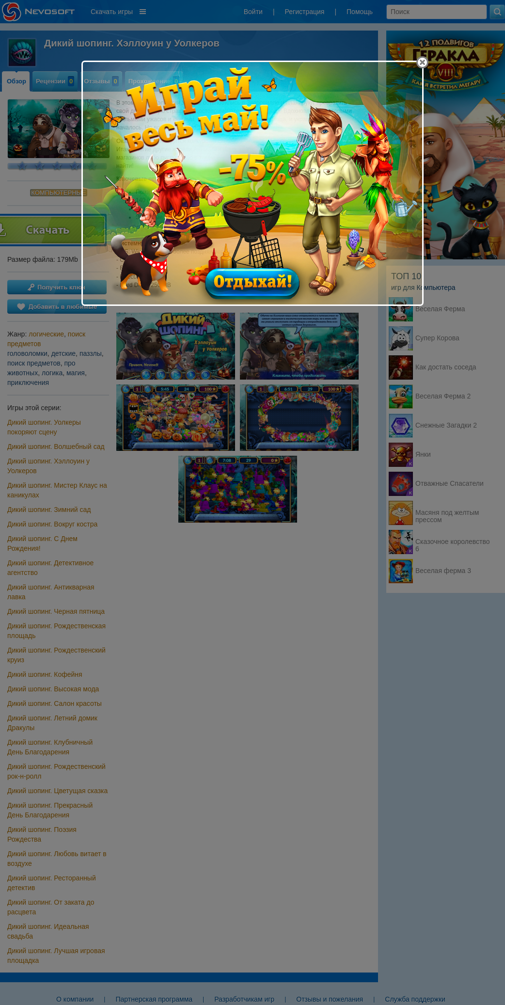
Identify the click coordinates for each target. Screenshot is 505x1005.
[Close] (422, 62)
